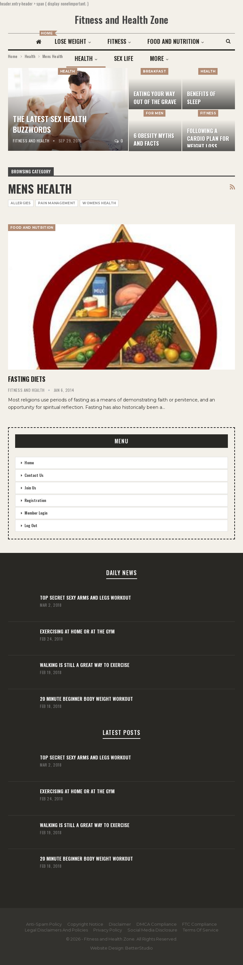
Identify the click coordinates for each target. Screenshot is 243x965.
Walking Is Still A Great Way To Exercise (84, 664)
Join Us (30, 487)
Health (67, 71)
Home (29, 462)
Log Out (30, 525)
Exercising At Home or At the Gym (77, 631)
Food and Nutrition (31, 228)
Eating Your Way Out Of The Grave (155, 97)
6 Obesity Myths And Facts (154, 139)
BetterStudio (139, 948)
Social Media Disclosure (152, 929)
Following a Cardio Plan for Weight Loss (208, 138)
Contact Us (33, 475)
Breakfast (154, 71)
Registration (35, 500)
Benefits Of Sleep (201, 97)
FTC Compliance (199, 924)
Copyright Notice (85, 924)
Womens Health (99, 203)
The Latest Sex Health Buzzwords (50, 124)
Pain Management (57, 203)
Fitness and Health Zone (121, 19)
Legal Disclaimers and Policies (56, 929)
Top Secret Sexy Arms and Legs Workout (85, 597)
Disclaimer (120, 924)
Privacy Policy (107, 929)
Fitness (136, 41)
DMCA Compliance (156, 924)
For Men (154, 113)
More (175, 41)
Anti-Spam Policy (44, 924)
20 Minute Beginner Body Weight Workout (86, 698)
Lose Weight (89, 41)
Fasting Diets (26, 379)
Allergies (21, 203)
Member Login (35, 513)
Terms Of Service (201, 929)
